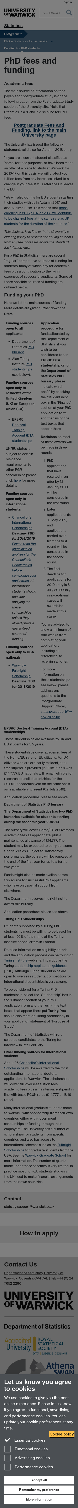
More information (39, 1499)
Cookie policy (62, 1434)
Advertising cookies (27, 1458)
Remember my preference (39, 1490)
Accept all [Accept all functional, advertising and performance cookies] (39, 1480)
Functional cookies (26, 1449)
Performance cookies (28, 1467)
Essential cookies (25, 1440)
